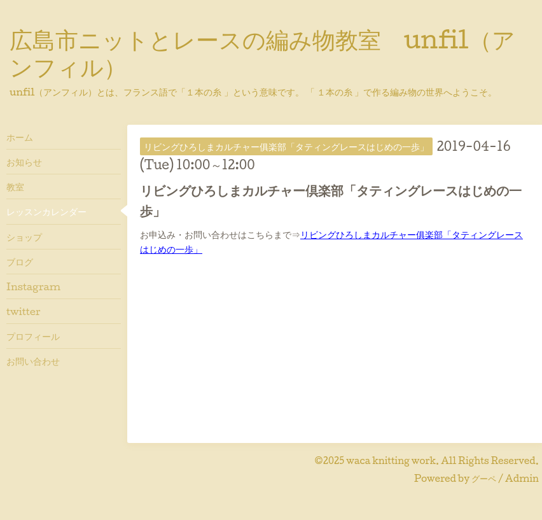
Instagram (33, 286)
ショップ (24, 236)
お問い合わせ (33, 361)
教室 (15, 186)
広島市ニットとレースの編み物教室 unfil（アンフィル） (262, 52)
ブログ (19, 261)
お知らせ (24, 161)
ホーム (19, 137)
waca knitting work (391, 460)
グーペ (483, 478)
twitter (23, 311)
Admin (522, 478)
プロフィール (33, 336)
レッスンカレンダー (46, 211)
